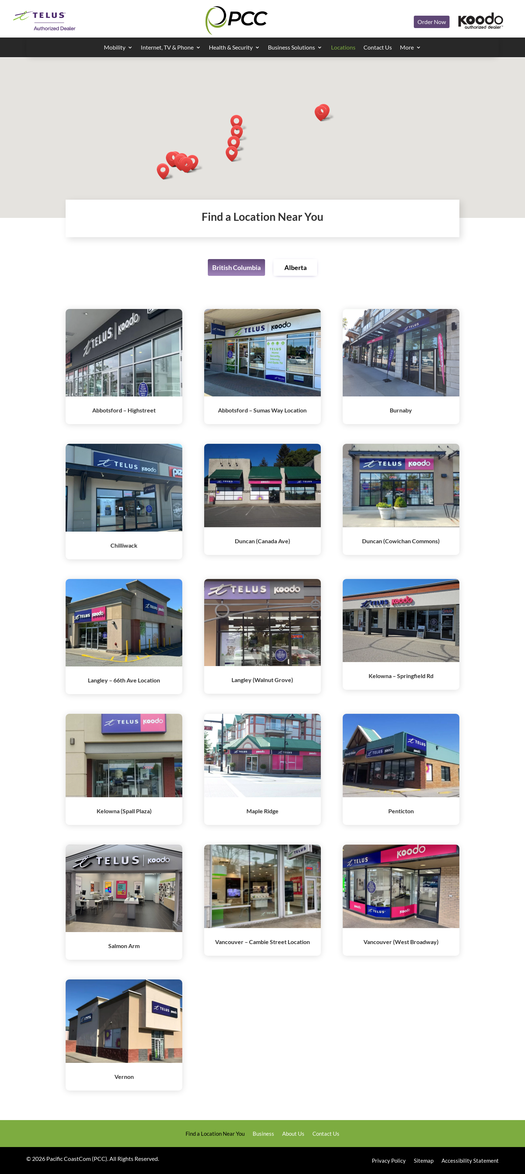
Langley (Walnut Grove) (262, 679)
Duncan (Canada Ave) (262, 540)
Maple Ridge (262, 810)
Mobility (114, 48)
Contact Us (377, 48)
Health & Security (231, 48)
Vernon (124, 1076)
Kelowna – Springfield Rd (401, 675)
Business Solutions (291, 48)
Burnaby (401, 410)
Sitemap (423, 1161)
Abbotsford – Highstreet (124, 410)
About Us (293, 1134)
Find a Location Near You (215, 1134)
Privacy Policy (389, 1161)
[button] (189, 165)
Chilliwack (123, 545)
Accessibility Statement (470, 1161)
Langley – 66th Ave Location (124, 680)
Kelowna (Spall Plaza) (124, 810)
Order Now (431, 21)
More (407, 48)
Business (263, 1134)
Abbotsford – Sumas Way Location (262, 410)
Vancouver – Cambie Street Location (262, 941)
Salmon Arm (124, 945)
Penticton (401, 810)
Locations (343, 48)
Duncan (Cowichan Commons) (401, 540)
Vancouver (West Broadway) (401, 941)
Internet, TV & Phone (167, 48)
